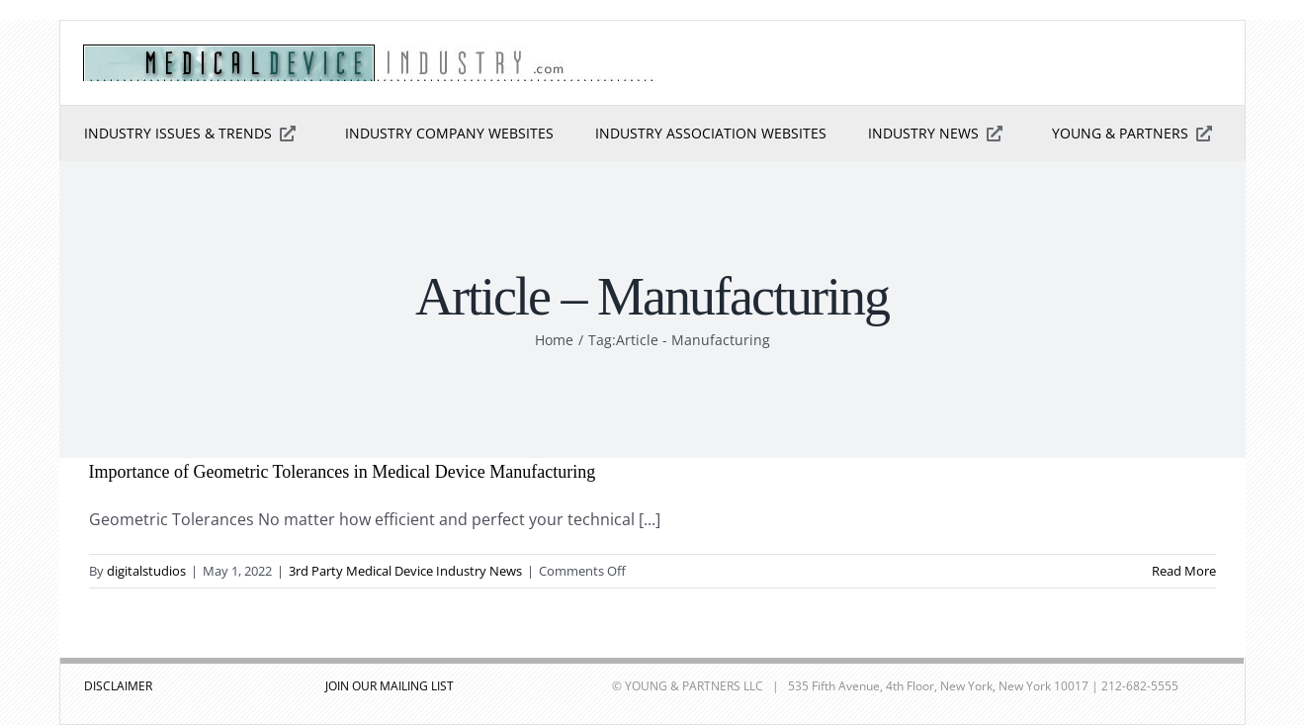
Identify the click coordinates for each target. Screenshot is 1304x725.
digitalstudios (146, 571)
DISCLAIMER (118, 686)
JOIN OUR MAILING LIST (389, 686)
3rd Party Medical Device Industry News (405, 571)
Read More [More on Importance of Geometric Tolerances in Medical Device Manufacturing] (1184, 571)
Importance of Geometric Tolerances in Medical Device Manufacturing (342, 472)
